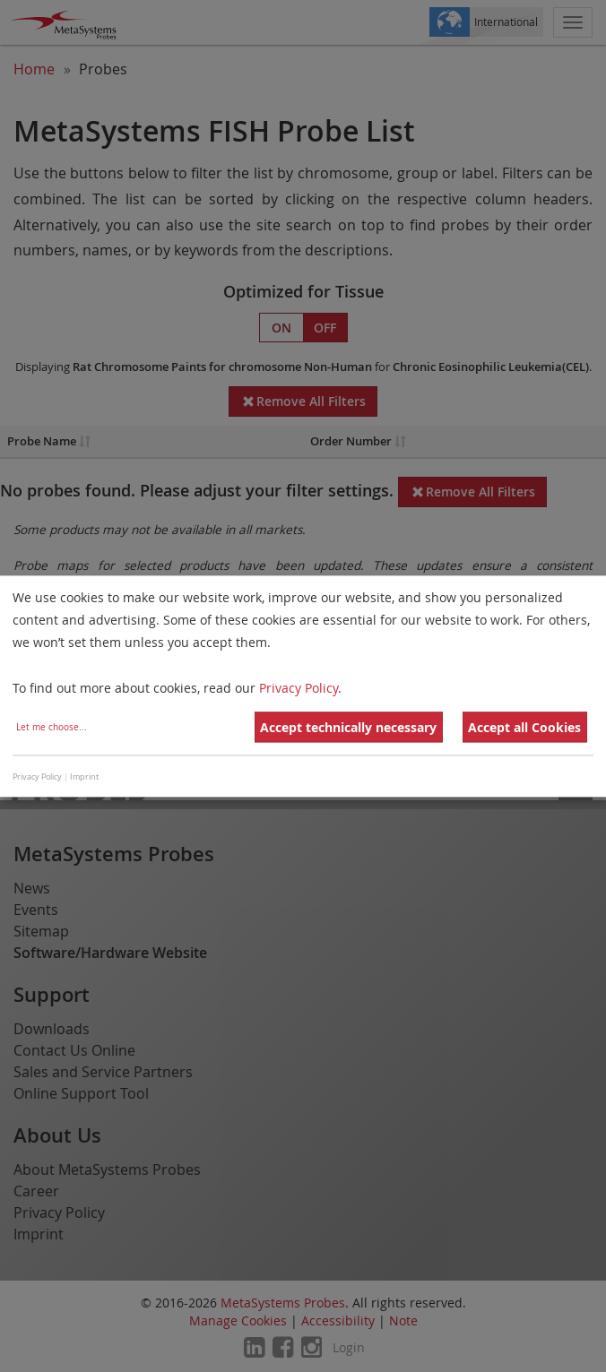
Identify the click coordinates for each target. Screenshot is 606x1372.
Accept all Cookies (524, 727)
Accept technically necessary (348, 727)
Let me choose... (51, 727)
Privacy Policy (298, 687)
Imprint (84, 777)
